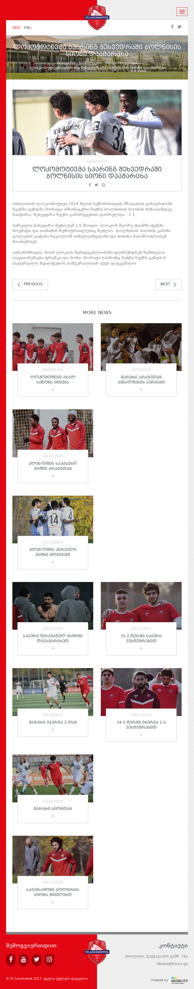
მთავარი (66, 63)
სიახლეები (90, 63)
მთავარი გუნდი (121, 63)
